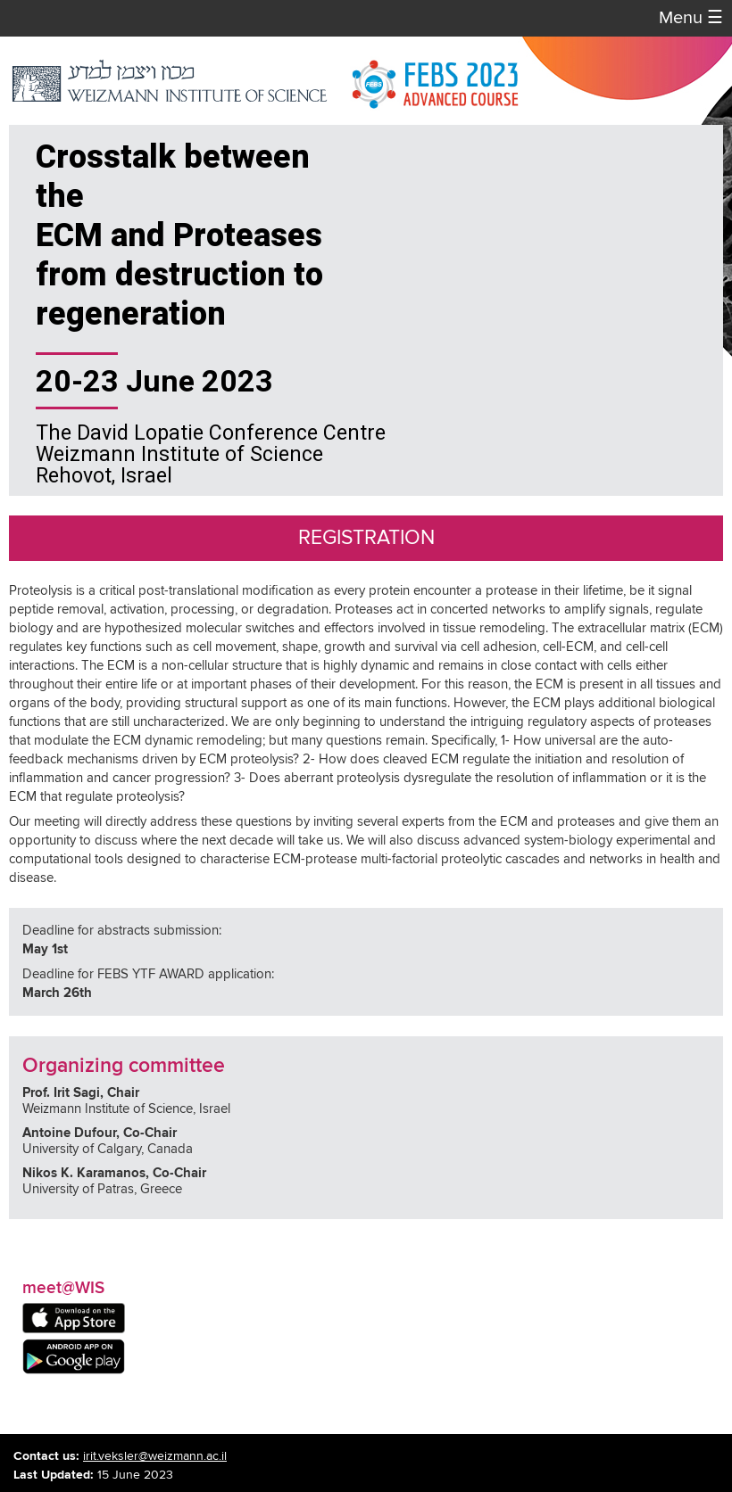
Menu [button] (691, 18)
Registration (366, 538)
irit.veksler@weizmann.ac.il (155, 1456)
